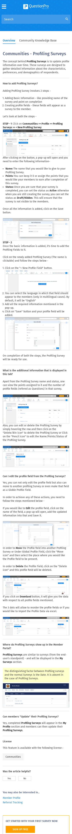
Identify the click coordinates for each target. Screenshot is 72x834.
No (24, 778)
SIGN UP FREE (20, 829)
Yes (9, 778)
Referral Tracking (12, 802)
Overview (9, 40)
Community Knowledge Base (38, 40)
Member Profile (11, 797)
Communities (13, 756)
